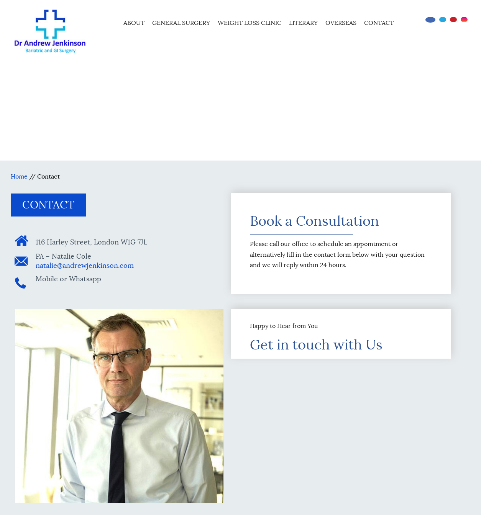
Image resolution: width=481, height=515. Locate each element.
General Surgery (181, 23)
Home (109, 22)
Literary (303, 23)
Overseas (340, 23)
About (133, 23)
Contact (379, 23)
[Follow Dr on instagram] (464, 19)
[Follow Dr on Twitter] (442, 19)
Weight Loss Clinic (249, 23)
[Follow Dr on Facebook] (430, 20)
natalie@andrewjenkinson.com (85, 265)
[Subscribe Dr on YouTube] (453, 19)
